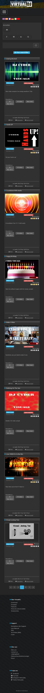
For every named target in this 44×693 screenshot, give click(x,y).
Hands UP (9, 125)
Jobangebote (15, 654)
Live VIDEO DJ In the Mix (14, 454)
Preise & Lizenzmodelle (18, 609)
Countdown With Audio (14, 190)
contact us (14, 652)
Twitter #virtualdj (17, 680)
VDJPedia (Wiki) (16, 632)
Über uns (14, 650)
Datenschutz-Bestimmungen (20, 656)
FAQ (12, 630)
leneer (37, 543)
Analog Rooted (11, 59)
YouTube (14, 676)
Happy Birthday (11, 256)
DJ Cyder (36, 84)
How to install (29, 120)
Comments (20, 120)
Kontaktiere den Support (18, 626)
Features (13, 607)
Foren (13, 634)
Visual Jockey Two (12, 520)
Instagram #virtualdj (18, 678)
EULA (13, 658)
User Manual (15, 628)
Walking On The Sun (13, 388)
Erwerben (14, 605)
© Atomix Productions (22, 691)
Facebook (15, 673)
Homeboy (36, 216)
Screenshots (15, 611)
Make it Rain (10, 322)
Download (14, 602)
